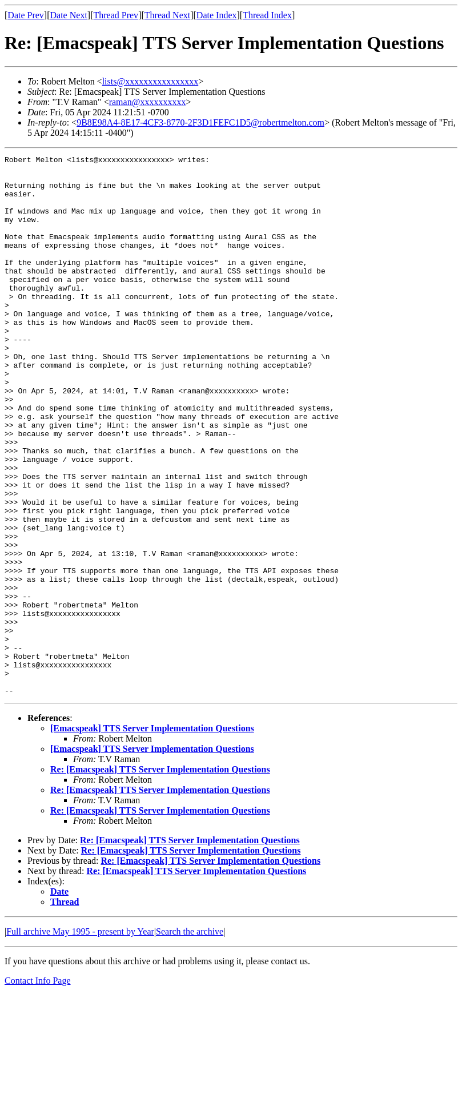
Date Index (216, 15)
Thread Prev (115, 15)
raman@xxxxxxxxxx (147, 102)
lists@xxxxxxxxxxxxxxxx (150, 81)
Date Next (68, 15)
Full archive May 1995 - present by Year (80, 1039)
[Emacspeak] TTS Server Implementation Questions (152, 836)
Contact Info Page (38, 1088)
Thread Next (167, 15)
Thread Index (267, 15)
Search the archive (189, 1039)
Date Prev (25, 15)
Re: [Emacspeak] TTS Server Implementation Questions (160, 877)
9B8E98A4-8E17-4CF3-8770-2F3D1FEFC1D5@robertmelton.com (200, 122)
